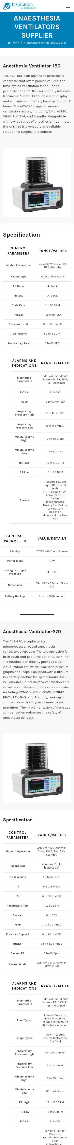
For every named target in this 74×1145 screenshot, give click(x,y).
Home (15, 42)
